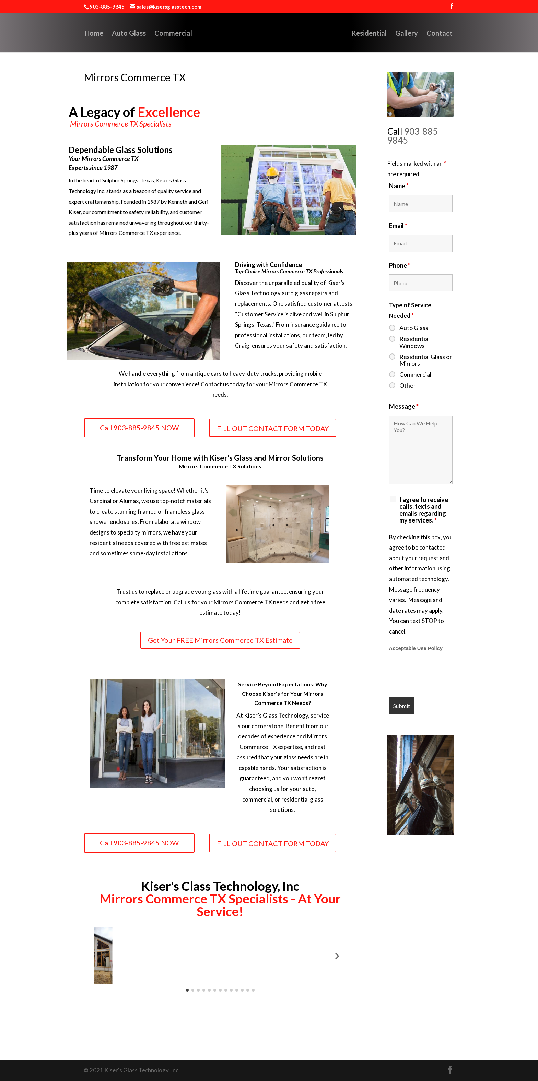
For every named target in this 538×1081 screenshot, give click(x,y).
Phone (399, 265)
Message (404, 406)
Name (399, 186)
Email (398, 225)
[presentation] (441, 675)
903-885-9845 (414, 136)
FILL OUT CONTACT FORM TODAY (273, 428)
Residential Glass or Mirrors (425, 360)
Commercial (159, 34)
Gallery (420, 34)
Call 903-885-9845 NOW (139, 427)
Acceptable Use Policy (416, 648)
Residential (383, 34)
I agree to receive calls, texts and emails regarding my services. (423, 510)
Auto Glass (115, 34)
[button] (104, 956)
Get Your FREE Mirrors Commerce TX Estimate (220, 640)
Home (80, 34)
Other (407, 385)
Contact (454, 34)
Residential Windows (414, 342)
